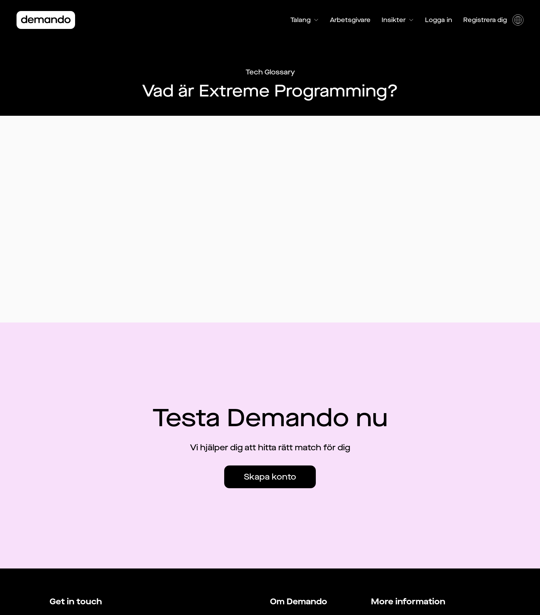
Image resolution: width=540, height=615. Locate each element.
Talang (304, 20)
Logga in (438, 20)
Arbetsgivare (350, 20)
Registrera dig (485, 20)
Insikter (398, 20)
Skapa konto (270, 476)
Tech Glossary (270, 72)
